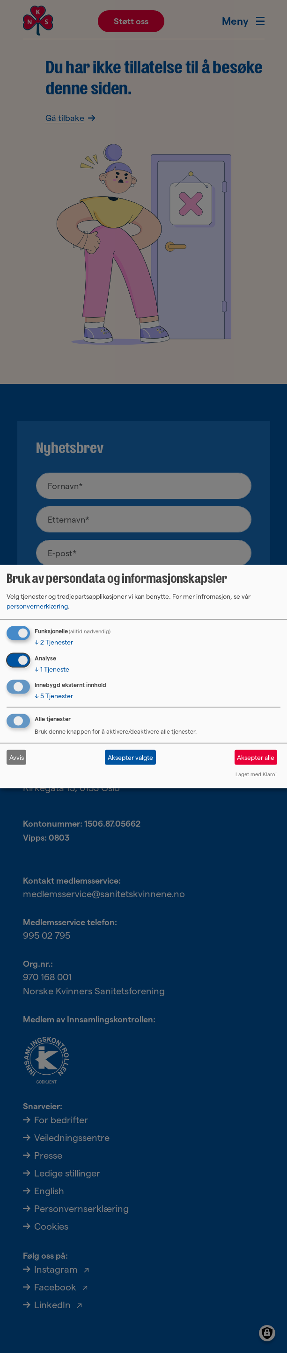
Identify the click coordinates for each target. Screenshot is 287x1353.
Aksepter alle (255, 757)
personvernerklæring (37, 605)
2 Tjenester (54, 641)
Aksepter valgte (130, 757)
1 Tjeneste (52, 668)
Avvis (16, 757)
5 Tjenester (54, 696)
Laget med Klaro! (256, 774)
